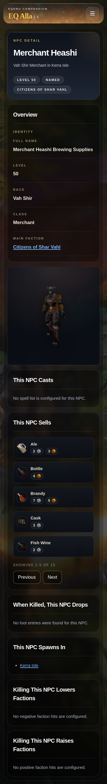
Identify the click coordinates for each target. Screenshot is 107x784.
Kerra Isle (29, 665)
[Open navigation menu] (92, 13)
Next (52, 577)
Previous (27, 577)
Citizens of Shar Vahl (36, 247)
